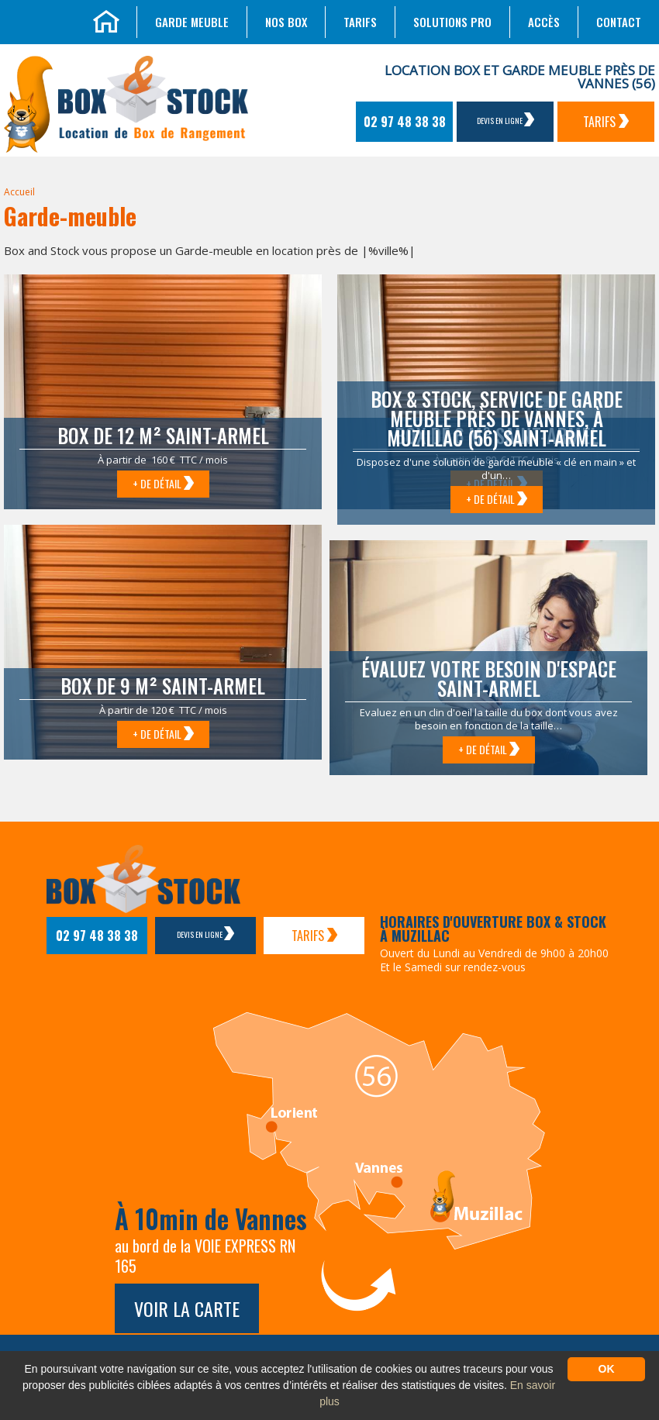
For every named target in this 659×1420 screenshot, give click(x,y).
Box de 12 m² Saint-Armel (163, 435)
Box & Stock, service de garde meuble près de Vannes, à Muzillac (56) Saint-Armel (497, 418)
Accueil (19, 191)
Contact (618, 21)
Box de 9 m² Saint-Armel (162, 685)
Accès (544, 21)
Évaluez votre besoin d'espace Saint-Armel (488, 678)
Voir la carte (187, 1308)
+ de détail (163, 483)
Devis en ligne (505, 119)
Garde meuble (192, 21)
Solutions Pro (452, 21)
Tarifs (360, 21)
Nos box (286, 21)
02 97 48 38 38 (405, 121)
